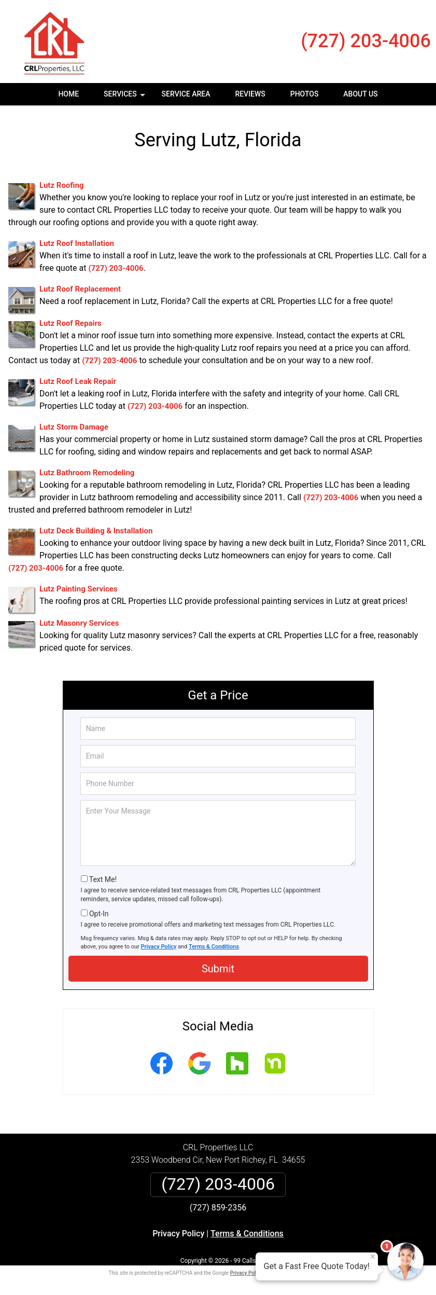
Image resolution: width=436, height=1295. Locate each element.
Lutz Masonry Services (79, 623)
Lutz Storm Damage (73, 427)
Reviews (250, 94)
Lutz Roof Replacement (80, 289)
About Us (360, 94)
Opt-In (98, 914)
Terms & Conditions (214, 946)
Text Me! (103, 879)
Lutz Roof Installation (76, 243)
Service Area (186, 94)
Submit (218, 968)
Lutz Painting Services (78, 589)
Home (68, 94)
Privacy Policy (159, 946)
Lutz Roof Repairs (70, 323)
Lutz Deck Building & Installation (95, 530)
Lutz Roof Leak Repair (77, 381)
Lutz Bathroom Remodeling (86, 472)
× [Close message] (372, 1256)
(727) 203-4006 (366, 41)
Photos (304, 94)
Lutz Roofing (61, 185)
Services (125, 97)
